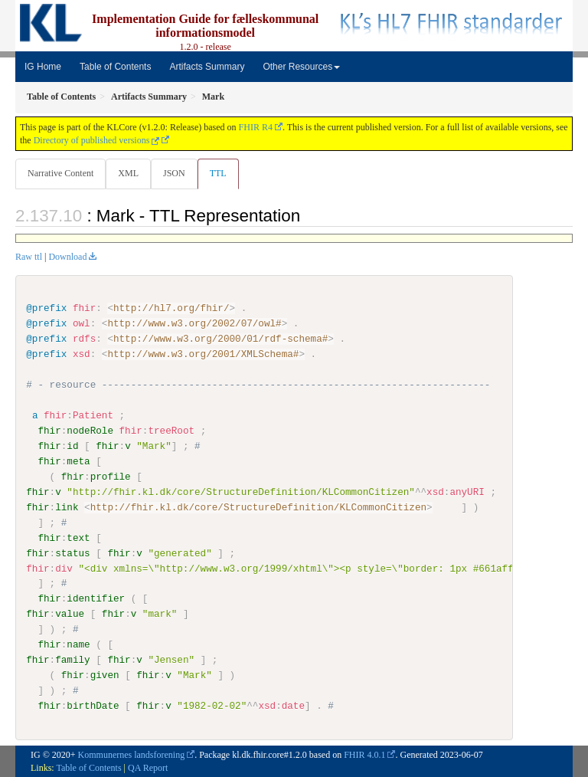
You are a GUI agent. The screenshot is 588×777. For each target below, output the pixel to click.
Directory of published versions (97, 140)
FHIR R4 (256, 127)
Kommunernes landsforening (131, 754)
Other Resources (301, 66)
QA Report (148, 767)
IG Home (42, 66)
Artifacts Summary (206, 66)
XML (128, 173)
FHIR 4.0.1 (364, 754)
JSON (174, 173)
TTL (218, 173)
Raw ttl (28, 256)
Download (67, 256)
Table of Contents (115, 66)
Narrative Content (60, 173)
